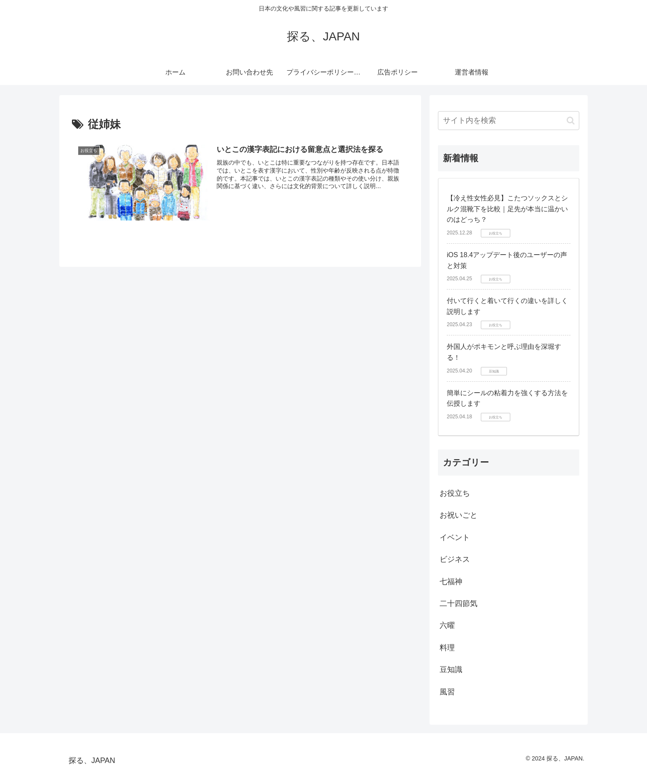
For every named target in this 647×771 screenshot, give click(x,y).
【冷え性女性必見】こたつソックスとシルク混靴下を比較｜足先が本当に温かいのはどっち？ (507, 208)
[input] (508, 120)
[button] (570, 120)
